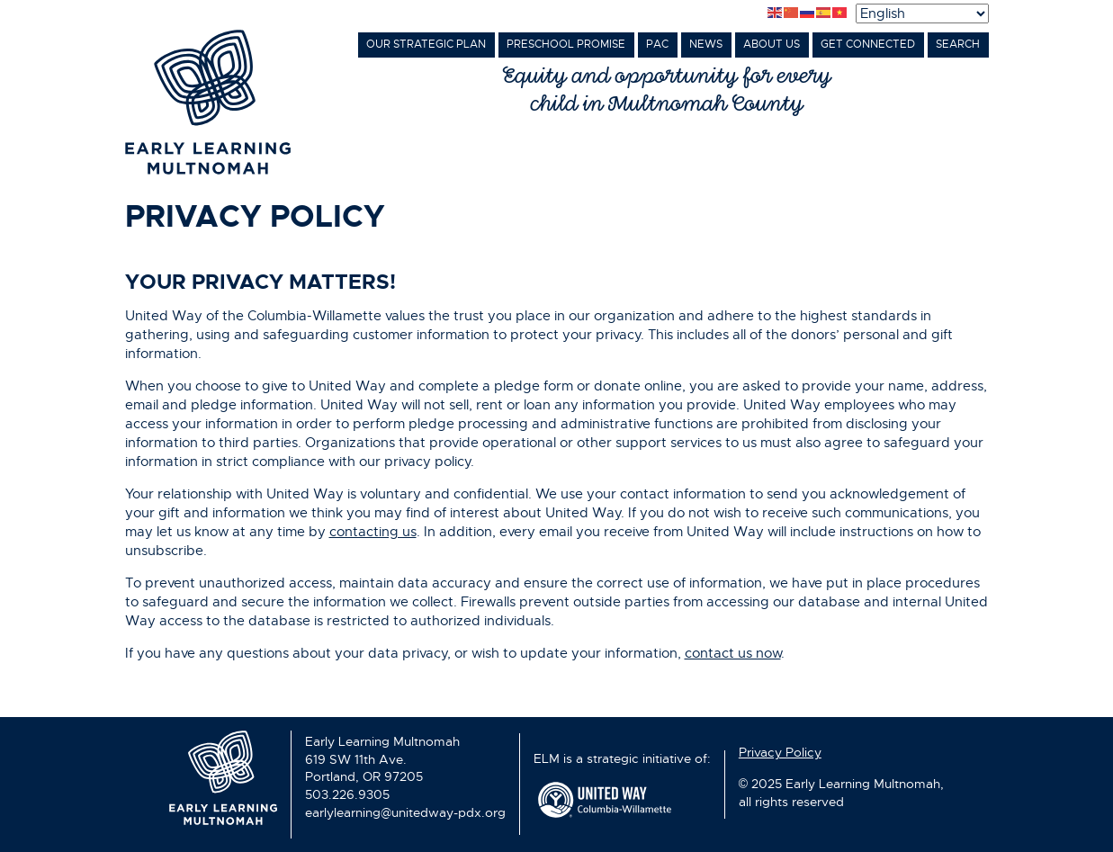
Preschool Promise (566, 44)
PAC (657, 44)
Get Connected (868, 44)
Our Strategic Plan (426, 44)
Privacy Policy (780, 752)
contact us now (733, 653)
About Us (771, 44)
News (706, 44)
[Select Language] (922, 13)
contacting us (373, 532)
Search (958, 44)
